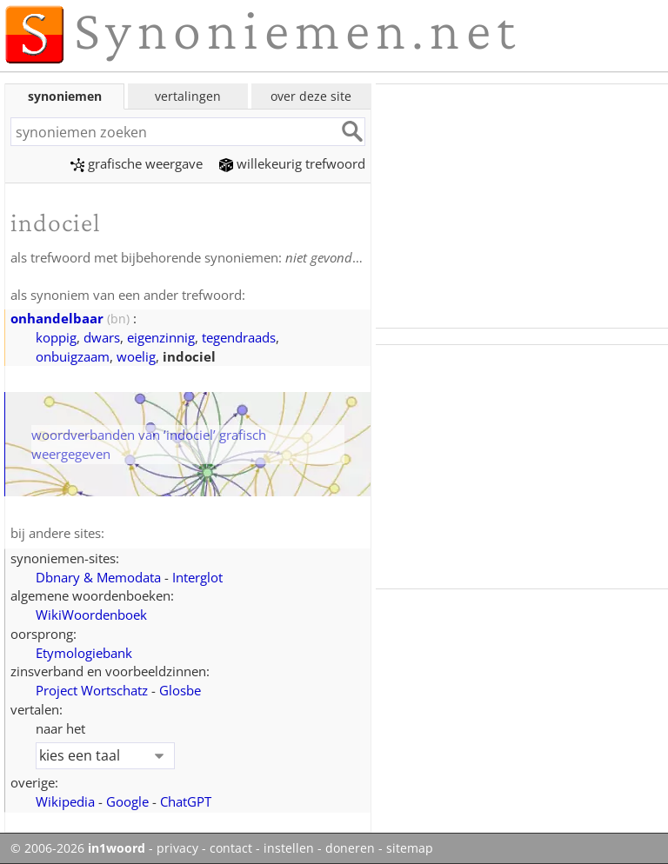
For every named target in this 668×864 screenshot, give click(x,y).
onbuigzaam (73, 356)
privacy (177, 848)
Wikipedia (65, 801)
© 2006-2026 (77, 848)
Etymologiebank (84, 652)
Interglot (197, 577)
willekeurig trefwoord (292, 163)
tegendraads (239, 337)
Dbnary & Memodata (98, 577)
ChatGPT (185, 801)
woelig (136, 356)
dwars (102, 337)
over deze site (311, 96)
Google (127, 801)
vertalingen (188, 96)
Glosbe (180, 690)
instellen (289, 848)
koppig (56, 337)
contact (231, 848)
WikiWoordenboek (91, 614)
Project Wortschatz (92, 690)
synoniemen (65, 96)
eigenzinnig (161, 337)
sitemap (409, 848)
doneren (350, 848)
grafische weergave (136, 163)
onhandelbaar (57, 318)
